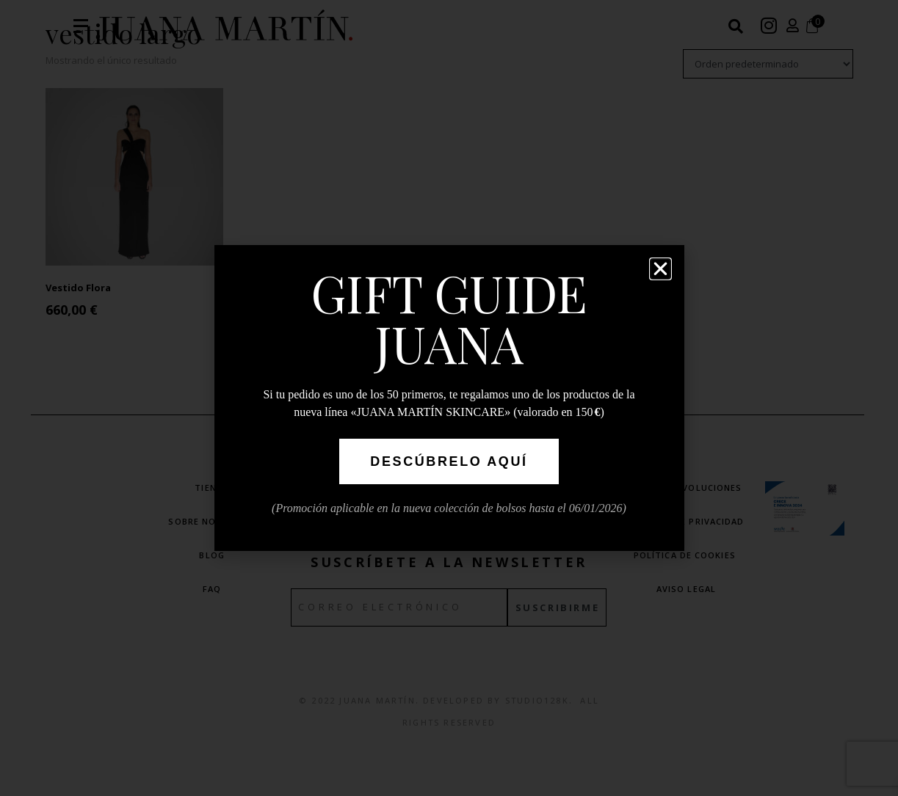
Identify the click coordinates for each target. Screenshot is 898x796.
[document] (449, 398)
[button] (660, 269)
